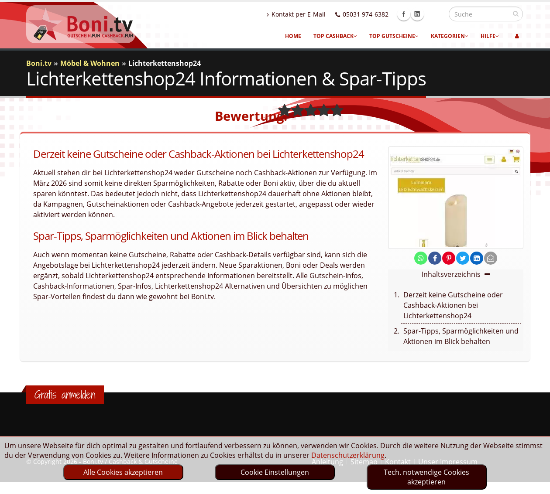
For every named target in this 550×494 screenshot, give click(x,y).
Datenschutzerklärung (348, 455)
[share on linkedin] (477, 258)
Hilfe (490, 36)
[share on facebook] (435, 258)
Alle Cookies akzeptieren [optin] (123, 472)
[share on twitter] (463, 258)
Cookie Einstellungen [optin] (275, 472)
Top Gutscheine (394, 36)
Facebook (422, 13)
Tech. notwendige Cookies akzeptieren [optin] (426, 477)
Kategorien (449, 36)
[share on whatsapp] (421, 258)
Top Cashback (335, 36)
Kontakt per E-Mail (314, 14)
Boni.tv (39, 63)
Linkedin (436, 13)
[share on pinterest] (449, 258)
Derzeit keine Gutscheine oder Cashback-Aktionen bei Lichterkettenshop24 (453, 305)
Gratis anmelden (64, 394)
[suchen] (516, 13)
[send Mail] (491, 258)
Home (293, 36)
